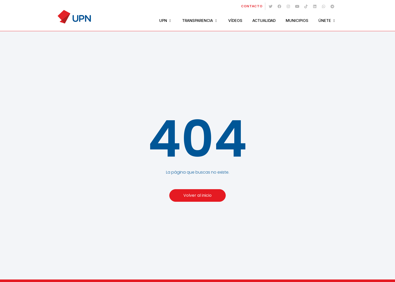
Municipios (297, 20)
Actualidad (264, 20)
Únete (327, 20)
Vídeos (235, 20)
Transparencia (200, 20)
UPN (165, 20)
